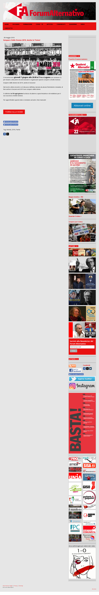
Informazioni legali (7, 585)
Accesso (94, 589)
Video (83, 24)
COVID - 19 (39, 24)
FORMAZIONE (27, 24)
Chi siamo (15, 24)
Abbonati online (82, 105)
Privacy (15, 585)
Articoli (50, 24)
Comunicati (61, 24)
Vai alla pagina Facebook (11, 121)
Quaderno (73, 24)
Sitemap (21, 585)
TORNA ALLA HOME (14, 112)
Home (7, 24)
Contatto (8, 28)
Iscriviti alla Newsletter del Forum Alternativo (81, 342)
